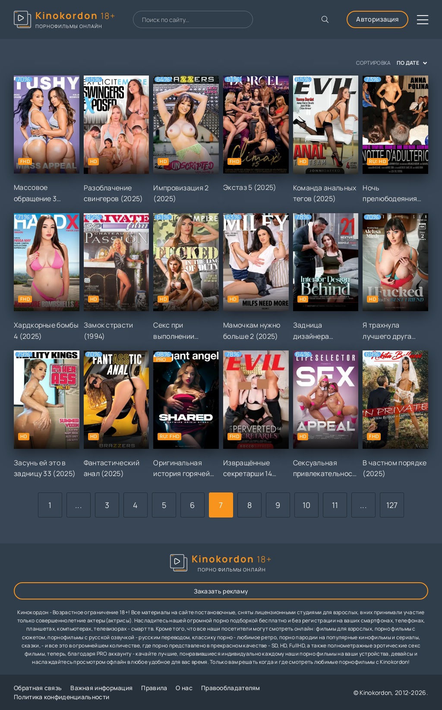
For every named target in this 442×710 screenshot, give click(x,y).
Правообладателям (230, 688)
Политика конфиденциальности (61, 697)
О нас (184, 688)
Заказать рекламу (221, 591)
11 (335, 505)
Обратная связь (38, 688)
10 (307, 505)
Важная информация (101, 688)
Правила (154, 688)
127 (392, 505)
